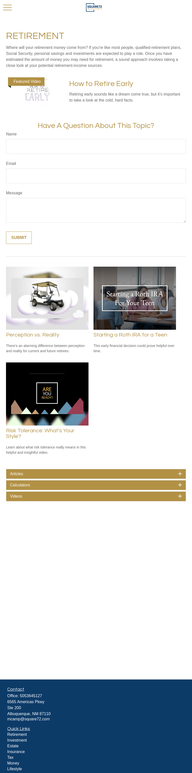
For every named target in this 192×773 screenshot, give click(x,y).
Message (14, 193)
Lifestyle (14, 769)
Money (13, 763)
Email (11, 163)
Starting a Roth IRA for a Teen (130, 335)
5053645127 (31, 696)
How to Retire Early (101, 84)
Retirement (17, 734)
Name (11, 134)
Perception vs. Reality (32, 335)
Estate (12, 746)
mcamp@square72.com (28, 719)
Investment (17, 740)
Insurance (16, 752)
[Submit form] (19, 237)
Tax (10, 757)
